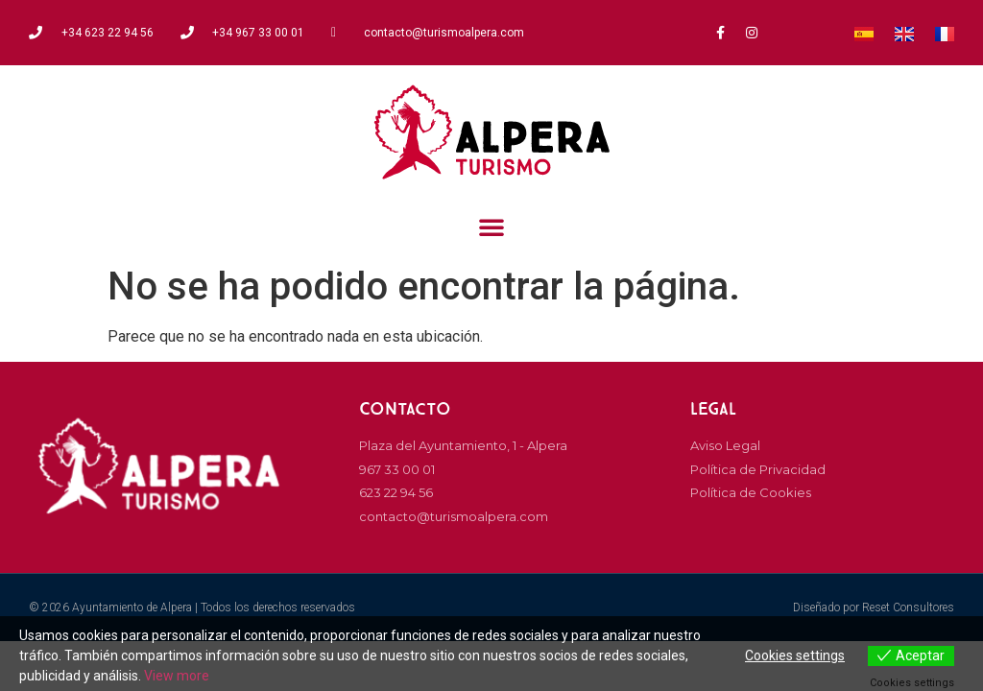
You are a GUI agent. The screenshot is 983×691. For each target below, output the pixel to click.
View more (176, 675)
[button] (491, 226)
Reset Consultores (908, 607)
